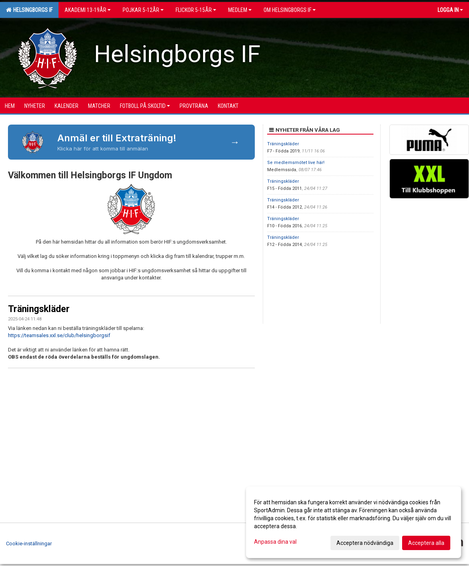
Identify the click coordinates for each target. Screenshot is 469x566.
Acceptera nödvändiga (364, 543)
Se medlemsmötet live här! (295, 162)
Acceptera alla (426, 543)
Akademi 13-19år (87, 10)
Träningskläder (39, 309)
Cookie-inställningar (29, 543)
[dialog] (353, 522)
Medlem (240, 10)
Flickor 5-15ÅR (196, 10)
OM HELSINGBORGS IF (290, 10)
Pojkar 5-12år (143, 10)
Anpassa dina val (275, 542)
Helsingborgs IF (29, 10)
